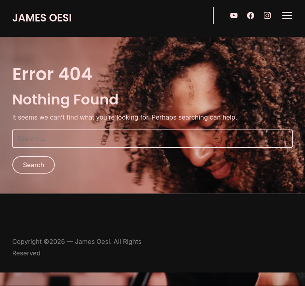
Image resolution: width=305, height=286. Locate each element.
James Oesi (42, 18)
